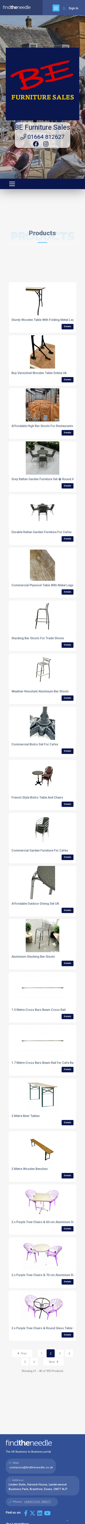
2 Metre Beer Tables (26, 1116)
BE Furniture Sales (42, 127)
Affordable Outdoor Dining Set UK (35, 903)
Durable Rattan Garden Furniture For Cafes (42, 532)
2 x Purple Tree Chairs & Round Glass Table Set (45, 1328)
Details (67, 326)
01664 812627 (42, 136)
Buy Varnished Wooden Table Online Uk (39, 373)
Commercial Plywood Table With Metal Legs (42, 585)
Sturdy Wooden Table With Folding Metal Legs (44, 320)
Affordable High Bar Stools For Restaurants (42, 426)
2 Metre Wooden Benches (30, 1169)
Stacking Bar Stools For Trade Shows (38, 638)
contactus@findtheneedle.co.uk (31, 1467)
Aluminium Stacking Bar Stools (33, 956)
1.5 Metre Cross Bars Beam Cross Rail (39, 1010)
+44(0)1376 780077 (37, 1501)
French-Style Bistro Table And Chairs (37, 797)
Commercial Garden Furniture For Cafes (40, 850)
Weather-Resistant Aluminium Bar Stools (40, 691)
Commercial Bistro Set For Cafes (35, 744)
